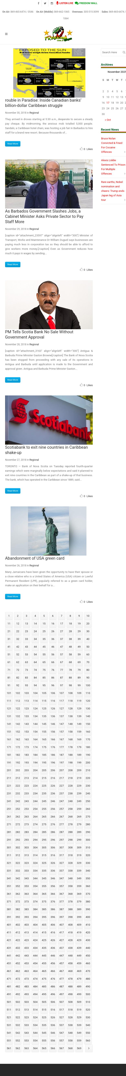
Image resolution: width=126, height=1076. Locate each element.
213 (26, 778)
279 (79, 824)
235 (44, 793)
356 (53, 886)
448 (70, 955)
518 (70, 1009)
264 (35, 816)
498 (70, 994)
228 (70, 785)
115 (44, 700)
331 (9, 870)
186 (53, 754)
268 (70, 816)
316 (53, 855)
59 (79, 654)
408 (70, 924)
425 (44, 940)
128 (70, 708)
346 (53, 878)
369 (79, 893)
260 (88, 808)
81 (9, 677)
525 (44, 1017)
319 (79, 855)
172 (17, 747)
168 (70, 739)
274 (35, 824)
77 (61, 669)
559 (79, 1040)
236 (53, 793)
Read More (12, 143)
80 (88, 669)
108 (70, 693)
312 (17, 855)
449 (79, 955)
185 (44, 754)
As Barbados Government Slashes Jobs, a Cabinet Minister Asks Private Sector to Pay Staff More (44, 216)
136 (53, 716)
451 (9, 963)
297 (61, 839)
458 (70, 963)
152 (17, 731)
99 (79, 685)
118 (70, 700)
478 (70, 978)
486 (53, 986)
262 (17, 816)
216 (53, 778)
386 (53, 909)
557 (61, 1040)
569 (79, 1048)
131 (9, 716)
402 (17, 924)
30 (88, 631)
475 (44, 978)
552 (17, 1040)
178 (70, 747)
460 (88, 963)
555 (44, 1040)
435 (44, 947)
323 (26, 862)
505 (44, 1001)
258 (70, 808)
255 (44, 808)
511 (9, 1009)
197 (61, 762)
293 (26, 839)
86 (52, 677)
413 (26, 932)
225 (44, 785)
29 (79, 631)
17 (61, 623)
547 (61, 1032)
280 (88, 824)
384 (35, 909)
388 (70, 909)
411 (9, 932)
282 (17, 832)
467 (61, 971)
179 (79, 747)
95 (44, 685)
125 (44, 708)
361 (9, 893)
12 (17, 623)
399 (79, 917)
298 (70, 839)
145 (44, 723)
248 (70, 801)
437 (61, 947)
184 (35, 754)
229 (79, 785)
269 (79, 816)
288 (70, 832)
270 (88, 816)
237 (61, 793)
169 (79, 739)
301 (9, 847)
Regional (34, 112)
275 (44, 824)
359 (79, 886)
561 (9, 1048)
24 (35, 631)
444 (35, 955)
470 (88, 971)
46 (52, 646)
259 (79, 808)
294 (35, 839)
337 (61, 870)
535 (44, 1025)
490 (88, 986)
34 (35, 639)
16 (52, 623)
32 (17, 639)
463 (26, 971)
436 (53, 947)
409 (79, 924)
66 (52, 662)
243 (26, 801)
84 (35, 677)
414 (35, 932)
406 (53, 924)
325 (44, 862)
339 (79, 870)
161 (9, 739)
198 (70, 762)
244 (35, 801)
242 (17, 801)
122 (17, 708)
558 (70, 1040)
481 (9, 986)
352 (17, 886)
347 (61, 878)
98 (70, 685)
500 (88, 994)
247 (61, 801)
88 (70, 677)
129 (79, 708)
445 (44, 955)
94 (35, 685)
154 (35, 731)
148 (70, 723)
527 (61, 1017)
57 (61, 654)
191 (9, 762)
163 (26, 739)
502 (17, 1001)
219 (79, 778)
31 (9, 639)
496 (53, 994)
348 (70, 878)
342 (17, 878)
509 (79, 1001)
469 (79, 971)
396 (53, 917)
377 (61, 901)
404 (35, 924)
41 (9, 646)
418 (70, 932)
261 (9, 816)
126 (53, 708)
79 (79, 669)
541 (9, 1032)
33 (26, 639)
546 (53, 1032)
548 (70, 1032)
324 (35, 862)
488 (70, 986)
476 (53, 978)
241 (9, 801)
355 (44, 886)
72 (17, 669)
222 (17, 785)
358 (70, 886)
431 (9, 947)
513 (26, 1009)
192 (17, 762)
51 (9, 654)
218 (70, 778)
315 (44, 855)
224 (35, 785)
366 (53, 893)
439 (79, 947)
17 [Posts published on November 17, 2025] (107, 102)
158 (70, 731)
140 (88, 716)
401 (9, 924)
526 (53, 1017)
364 (35, 893)
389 (79, 909)
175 (44, 747)
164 (35, 739)
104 (35, 693)
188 (70, 754)
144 (35, 723)
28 (70, 631)
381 (9, 909)
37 (61, 639)
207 (61, 770)
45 (44, 646)
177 (61, 747)
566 (53, 1048)
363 (26, 893)
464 (35, 971)
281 (9, 832)
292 (17, 839)
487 (61, 986)
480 (88, 978)
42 (17, 646)
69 (79, 662)
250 (88, 801)
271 (9, 824)
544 (35, 1032)
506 (53, 1001)
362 (17, 893)
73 (26, 669)
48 (70, 646)
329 (79, 862)
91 (9, 685)
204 (35, 770)
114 (35, 700)
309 (79, 847)
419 (79, 932)
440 (88, 947)
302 (17, 847)
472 (17, 978)
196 (53, 762)
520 (88, 1009)
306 (53, 847)
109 (79, 693)
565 (44, 1048)
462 (17, 971)
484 (35, 986)
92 (17, 685)
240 (88, 793)
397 (61, 917)
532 (17, 1025)
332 (17, 870)
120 (88, 700)
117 (61, 700)
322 (17, 862)
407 (61, 924)
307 (61, 847)
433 (26, 947)
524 (35, 1017)
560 (88, 1040)
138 (70, 716)
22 (17, 631)
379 (79, 901)
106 (53, 693)
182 (17, 754)
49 (79, 646)
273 (26, 824)
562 (17, 1048)
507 (61, 1001)
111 (9, 700)
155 (44, 731)
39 (79, 639)
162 (17, 739)
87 (61, 677)
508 (70, 1001)
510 (88, 1001)
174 (35, 747)
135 (44, 716)
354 (35, 886)
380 (88, 901)
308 (70, 847)
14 (35, 623)
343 (26, 878)
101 (9, 693)
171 (9, 747)
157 (61, 731)
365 (44, 893)
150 (88, 723)
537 (61, 1025)
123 (26, 708)
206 (53, 770)
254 (35, 808)
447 (61, 955)
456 (53, 963)
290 (88, 832)
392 (17, 917)
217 (61, 778)
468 (70, 971)
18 (70, 623)
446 (53, 955)
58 (70, 654)
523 (26, 1017)
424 (35, 940)
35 (44, 639)
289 (79, 832)
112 (17, 700)
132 (17, 716)
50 (88, 646)
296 (53, 839)
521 (9, 1017)
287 (61, 832)
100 (88, 685)
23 (26, 631)
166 (53, 739)
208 (70, 770)
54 (35, 654)
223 (26, 785)
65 (44, 662)
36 (52, 639)
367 (61, 893)
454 (35, 963)
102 (17, 693)
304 (35, 847)
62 (17, 662)
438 (70, 947)
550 (88, 1032)
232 (17, 793)
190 (88, 754)
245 (44, 801)
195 (44, 762)
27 (61, 631)
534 (35, 1025)
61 (9, 662)
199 (79, 762)
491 (9, 994)
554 (35, 1040)
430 (88, 940)
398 (70, 917)
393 (26, 917)
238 (70, 793)
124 (35, 708)
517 (61, 1009)
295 (44, 839)
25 (44, 631)
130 (88, 708)
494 (35, 994)
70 (88, 662)
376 (53, 901)
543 (26, 1032)
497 (61, 994)
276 (53, 824)
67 (61, 662)
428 (70, 940)
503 (26, 1001)
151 (9, 731)
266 (53, 816)
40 (88, 639)
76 (52, 669)
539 (79, 1025)
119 (79, 700)
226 (53, 785)
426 (53, 940)
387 (61, 909)
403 (26, 924)
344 (35, 878)
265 (44, 816)
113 (26, 700)
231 (9, 793)
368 (70, 893)
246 (53, 801)
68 (70, 662)
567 (61, 1048)
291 (9, 839)
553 (26, 1040)
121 (9, 708)
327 (61, 862)
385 (44, 909)
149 (79, 723)
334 (35, 870)
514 (35, 1009)
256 (53, 808)
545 (44, 1032)
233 (26, 793)
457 (61, 963)
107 (61, 693)
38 (70, 639)
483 (26, 986)
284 (35, 832)
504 (35, 1001)
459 (79, 963)
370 (88, 893)
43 (26, 646)
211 (9, 778)
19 (79, 623)
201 (9, 770)
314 (35, 855)
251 (9, 808)
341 (9, 878)
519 (79, 1009)
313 (26, 855)
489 (79, 986)
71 (9, 669)
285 (44, 832)
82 (17, 677)
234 (35, 793)
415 (44, 932)
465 (44, 971)
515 (44, 1009)
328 (70, 862)
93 (26, 685)
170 (88, 739)
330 (88, 862)
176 (53, 747)
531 (9, 1025)
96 (52, 685)
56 (52, 654)
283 (26, 832)
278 (70, 824)
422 (17, 940)
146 (53, 723)
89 (79, 677)
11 (9, 623)
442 (17, 955)
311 (9, 855)
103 (26, 693)
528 (70, 1017)
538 (70, 1025)
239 (79, 793)
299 (79, 839)
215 (44, 778)
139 (79, 716)
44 (35, 646)
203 (26, 770)
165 (44, 739)
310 (88, 847)
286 (53, 832)
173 (26, 747)
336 (53, 870)
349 (79, 878)
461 (9, 971)
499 (79, 994)
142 (17, 723)
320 (88, 855)
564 (35, 1048)
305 (44, 847)
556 (53, 1040)
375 (44, 901)
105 (44, 693)
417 (61, 932)
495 (44, 994)
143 (26, 723)
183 (26, 754)
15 (44, 623)
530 (88, 1017)
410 (88, 924)
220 (88, 778)
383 (26, 909)
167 (61, 739)
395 (44, 917)
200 (88, 762)
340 (88, 870)
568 (70, 1048)
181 (9, 754)
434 (35, 947)
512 (17, 1009)
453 (26, 963)
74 (35, 669)
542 (17, 1032)
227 (61, 785)
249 (79, 801)
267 (61, 816)
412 (17, 932)
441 (9, 955)
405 (44, 924)
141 (9, 723)
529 (79, 1017)
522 (17, 1017)
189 (79, 754)
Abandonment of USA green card (34, 558)
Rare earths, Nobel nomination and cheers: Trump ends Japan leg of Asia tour (112, 190)
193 (26, 762)
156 (53, 731)
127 (61, 708)
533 (26, 1025)
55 (44, 654)
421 (9, 940)
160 (88, 731)
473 (26, 978)
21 (9, 631)
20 (88, 623)
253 (26, 808)
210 (88, 770)
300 (88, 839)
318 (70, 855)
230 (88, 785)
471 (9, 978)
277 (61, 824)
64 (35, 662)
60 (88, 654)
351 (9, 886)
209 (79, 770)
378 (70, 901)
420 (88, 932)
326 (53, 862)
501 (9, 1001)
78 (70, 669)
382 (17, 909)
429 (79, 940)
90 (88, 677)
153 (26, 731)
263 (26, 816)
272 (17, 824)
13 (26, 623)
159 (79, 731)
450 (88, 955)
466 (53, 971)
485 (44, 986)
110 (88, 693)
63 (26, 662)
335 (44, 870)
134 (35, 716)
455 (44, 963)
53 (26, 654)
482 (17, 986)
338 (70, 870)
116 (53, 700)
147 (61, 723)
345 (44, 878)
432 (17, 947)
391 (9, 917)
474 (35, 978)
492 (17, 994)
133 (26, 716)
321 (9, 862)
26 (52, 631)
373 (26, 901)
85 (44, 677)
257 (61, 808)
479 (79, 978)
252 (17, 808)
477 (61, 978)
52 (17, 654)
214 (35, 778)
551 (9, 1040)
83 (26, 677)
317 (61, 855)
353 (26, 886)
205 (44, 770)
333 (26, 870)
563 (26, 1048)
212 (17, 778)
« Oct (108, 119)
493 (26, 994)
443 (26, 955)
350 (88, 878)
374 (35, 901)
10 (88, 615)
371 (9, 901)
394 (35, 917)
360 (88, 886)
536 (53, 1025)
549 (79, 1032)
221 (9, 785)
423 (26, 940)
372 (17, 901)
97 (61, 685)
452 (17, 963)
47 (61, 646)
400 (88, 917)
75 (44, 669)
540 (88, 1025)
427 (61, 940)
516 (53, 1009)
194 (35, 762)
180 (88, 747)
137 (61, 716)
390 (88, 909)
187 (61, 754)
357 (61, 886)
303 (26, 847)
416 (53, 932)
